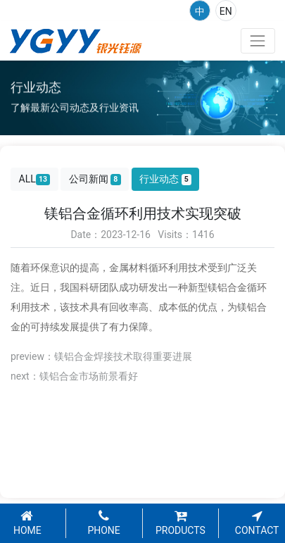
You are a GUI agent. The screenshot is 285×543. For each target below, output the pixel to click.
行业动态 (165, 179)
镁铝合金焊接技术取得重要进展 (123, 356)
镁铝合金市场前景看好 (88, 376)
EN (226, 11)
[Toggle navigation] (258, 40)
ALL (35, 179)
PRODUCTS (180, 523)
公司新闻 (95, 179)
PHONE (103, 523)
